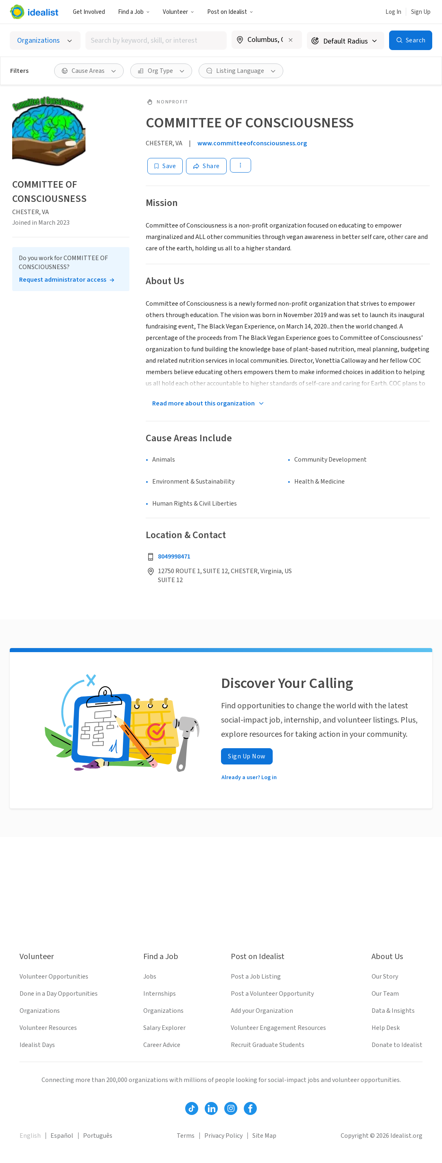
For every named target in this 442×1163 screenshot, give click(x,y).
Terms (186, 1135)
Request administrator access (62, 279)
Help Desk (386, 1027)
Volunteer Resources (48, 1027)
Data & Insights (393, 1010)
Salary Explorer (164, 1027)
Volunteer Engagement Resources (278, 1027)
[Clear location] (290, 40)
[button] (134, 12)
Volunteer (178, 12)
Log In (393, 12)
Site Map (264, 1135)
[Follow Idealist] (191, 1108)
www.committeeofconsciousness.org (252, 143)
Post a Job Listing (256, 976)
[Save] (165, 166)
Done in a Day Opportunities (59, 993)
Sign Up (421, 12)
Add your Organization (262, 1010)
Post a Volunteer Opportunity (272, 993)
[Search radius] (345, 40)
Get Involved (89, 12)
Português (97, 1135)
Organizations (40, 1010)
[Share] (206, 166)
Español (61, 1135)
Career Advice (161, 1044)
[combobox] (156, 40)
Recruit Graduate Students (267, 1044)
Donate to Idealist (397, 1044)
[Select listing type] (45, 40)
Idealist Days (37, 1044)
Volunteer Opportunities (54, 976)
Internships (159, 993)
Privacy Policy (223, 1135)
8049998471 (174, 556)
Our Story (385, 976)
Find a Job (134, 12)
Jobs (149, 976)
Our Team (385, 993)
